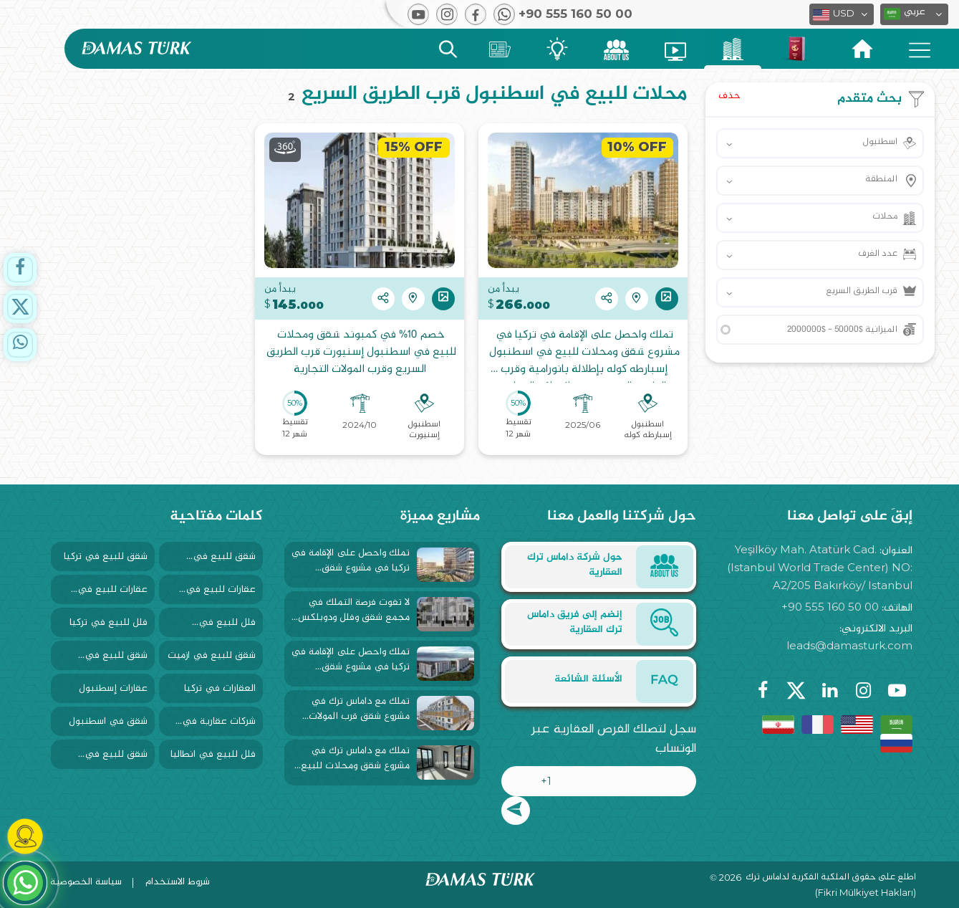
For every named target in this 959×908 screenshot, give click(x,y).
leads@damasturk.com (849, 645)
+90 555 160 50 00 (830, 606)
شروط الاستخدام (177, 881)
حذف (729, 95)
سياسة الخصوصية (86, 881)
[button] (914, 14)
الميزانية (842, 330)
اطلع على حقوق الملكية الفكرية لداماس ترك (831, 878)
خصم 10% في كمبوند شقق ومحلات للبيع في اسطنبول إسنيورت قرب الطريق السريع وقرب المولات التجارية (360, 353)
